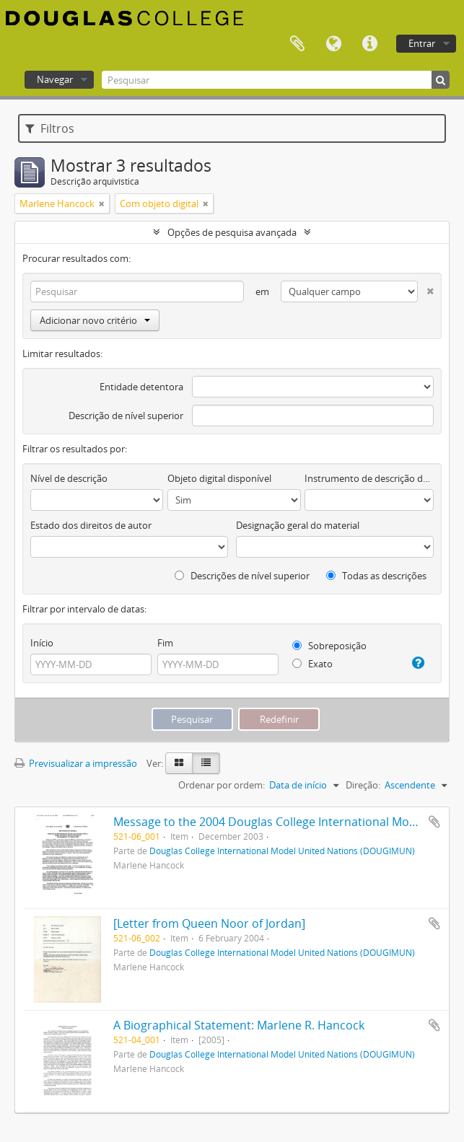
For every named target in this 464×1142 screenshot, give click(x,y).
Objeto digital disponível (219, 478)
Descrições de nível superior (242, 575)
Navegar (55, 79)
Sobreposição (329, 645)
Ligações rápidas (369, 44)
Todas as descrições (376, 575)
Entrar (421, 43)
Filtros (49, 128)
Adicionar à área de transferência (434, 821)
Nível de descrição (69, 478)
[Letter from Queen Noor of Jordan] (209, 923)
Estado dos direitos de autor (91, 525)
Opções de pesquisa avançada (232, 232)
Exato (312, 663)
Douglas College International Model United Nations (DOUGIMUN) (282, 850)
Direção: (363, 784)
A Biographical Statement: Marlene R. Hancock (238, 1025)
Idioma (333, 44)
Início (41, 642)
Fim (165, 642)
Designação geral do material (297, 525)
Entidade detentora (141, 386)
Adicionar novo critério (95, 320)
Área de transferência (297, 44)
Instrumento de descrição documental (369, 478)
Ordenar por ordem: (221, 784)
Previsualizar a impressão (75, 763)
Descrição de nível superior (126, 415)
